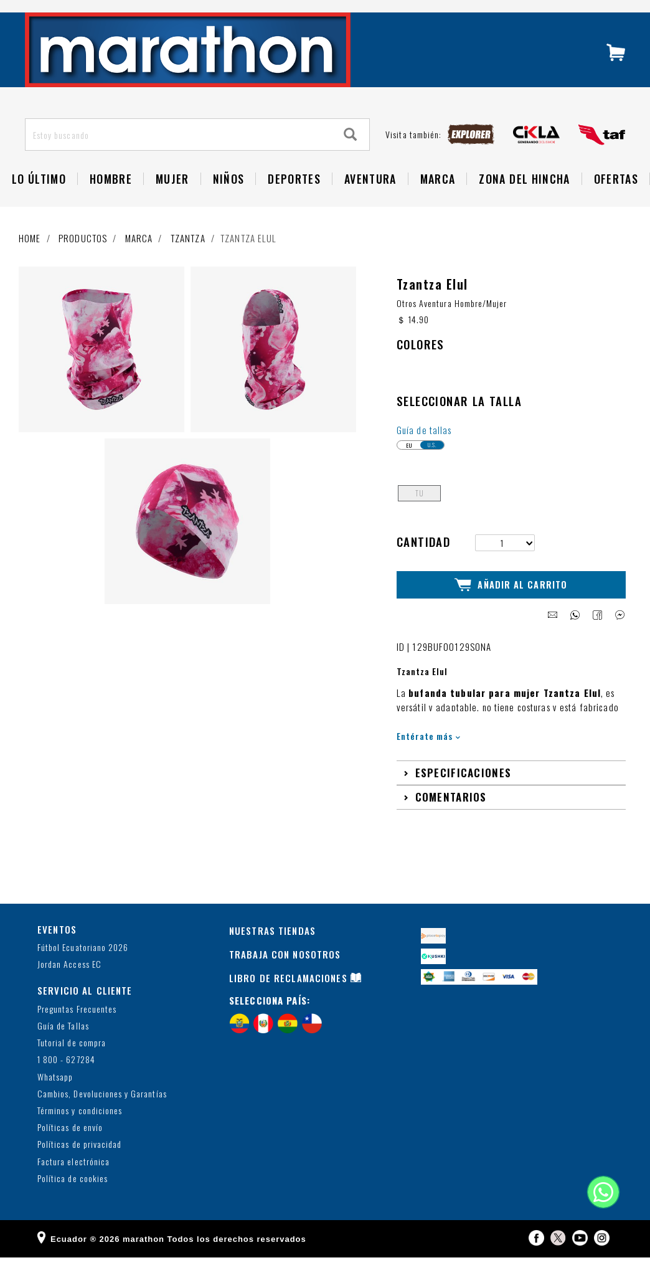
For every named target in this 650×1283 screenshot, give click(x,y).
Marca (438, 205)
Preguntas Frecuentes (76, 1035)
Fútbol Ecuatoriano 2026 (82, 973)
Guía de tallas (424, 456)
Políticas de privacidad (79, 1170)
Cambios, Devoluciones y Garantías (102, 1119)
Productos (83, 265)
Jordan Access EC (69, 990)
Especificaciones (463, 798)
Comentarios (451, 822)
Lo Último (39, 205)
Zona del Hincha (524, 205)
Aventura (370, 205)
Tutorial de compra (71, 1069)
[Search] (350, 161)
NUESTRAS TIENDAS (272, 956)
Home (30, 265)
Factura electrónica (73, 1187)
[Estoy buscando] (179, 161)
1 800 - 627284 (66, 1086)
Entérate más (429, 761)
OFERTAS (616, 205)
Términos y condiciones (79, 1136)
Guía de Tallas (63, 1051)
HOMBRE (111, 205)
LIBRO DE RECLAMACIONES (288, 1003)
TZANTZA (188, 265)
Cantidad (423, 568)
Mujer (172, 205)
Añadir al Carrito (511, 611)
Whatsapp (55, 1102)
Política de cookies (72, 1204)
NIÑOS (229, 205)
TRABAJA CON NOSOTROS (285, 980)
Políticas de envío (70, 1153)
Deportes (294, 205)
